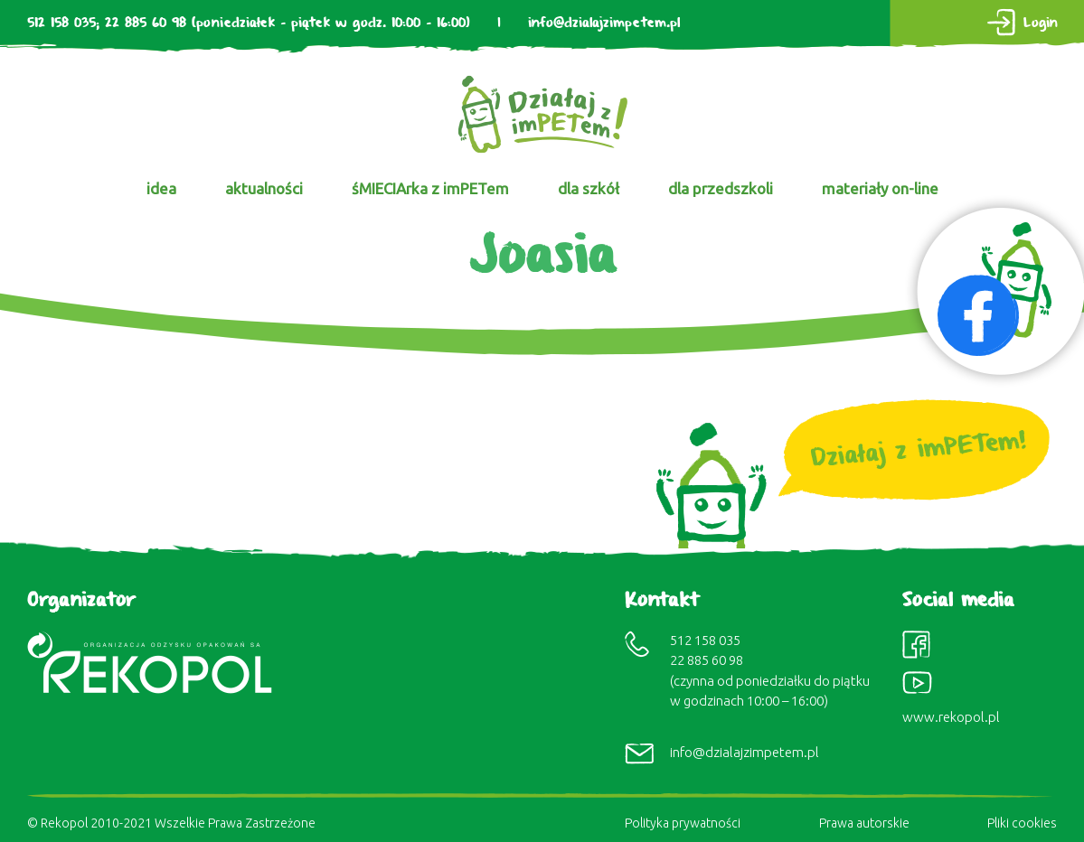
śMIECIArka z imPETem (430, 188)
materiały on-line (880, 188)
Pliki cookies (1022, 823)
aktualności (264, 188)
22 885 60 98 (145, 23)
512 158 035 (61, 23)
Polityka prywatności (682, 823)
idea (161, 188)
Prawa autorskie (864, 823)
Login (1040, 23)
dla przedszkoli (720, 188)
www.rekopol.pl (951, 717)
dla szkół (588, 188)
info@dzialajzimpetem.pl (604, 23)
